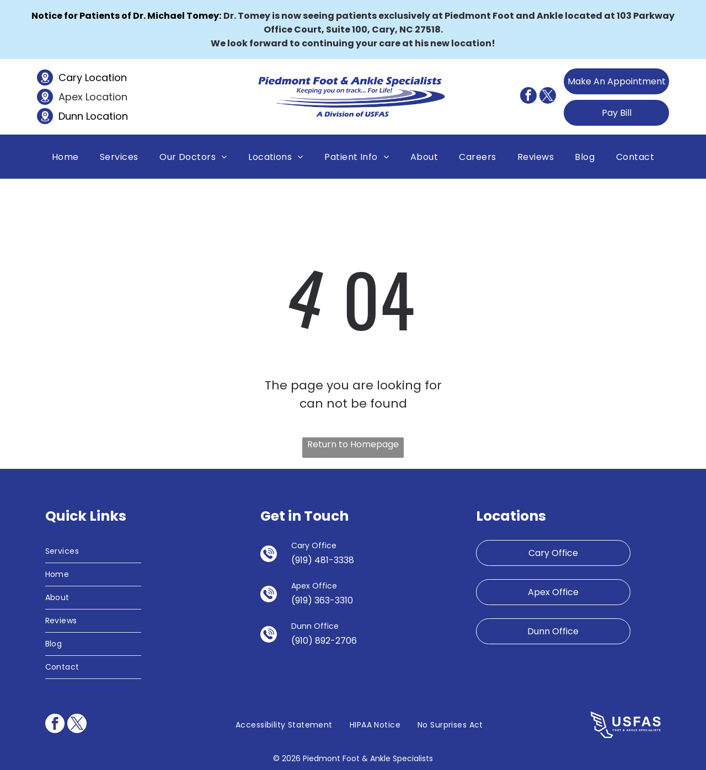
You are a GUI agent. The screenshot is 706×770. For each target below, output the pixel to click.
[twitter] (547, 96)
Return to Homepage (353, 444)
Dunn (70, 116)
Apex (70, 97)
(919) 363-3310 (322, 600)
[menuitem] (65, 156)
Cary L (73, 77)
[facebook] (528, 96)
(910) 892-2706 (324, 640)
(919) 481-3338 (322, 560)
